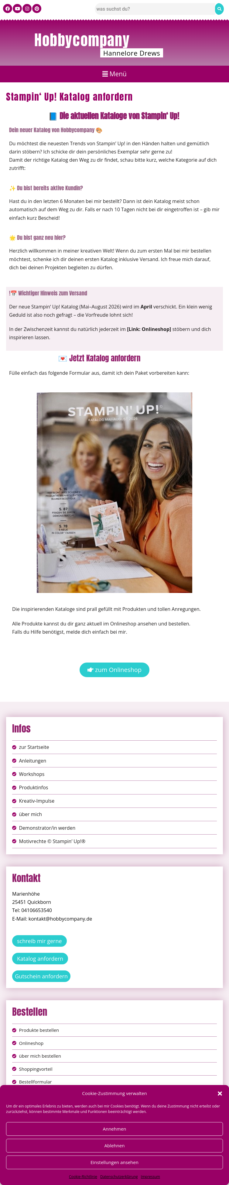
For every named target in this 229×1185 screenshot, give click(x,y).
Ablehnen (114, 1145)
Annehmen (114, 1129)
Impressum (150, 1176)
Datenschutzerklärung (119, 1176)
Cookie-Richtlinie (83, 1176)
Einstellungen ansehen (114, 1162)
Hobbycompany (82, 40)
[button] (220, 1093)
